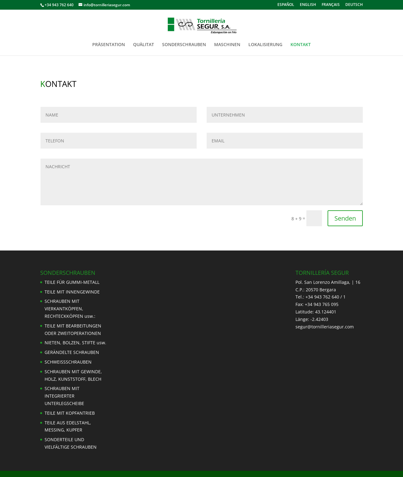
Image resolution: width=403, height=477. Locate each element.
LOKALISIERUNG (265, 44)
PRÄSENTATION (108, 44)
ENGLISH (308, 5)
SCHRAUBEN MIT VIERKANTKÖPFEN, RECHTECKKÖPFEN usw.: (70, 308)
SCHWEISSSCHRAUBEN (68, 362)
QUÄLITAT (143, 44)
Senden (345, 218)
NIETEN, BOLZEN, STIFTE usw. (75, 343)
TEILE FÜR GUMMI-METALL (72, 282)
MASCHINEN (227, 44)
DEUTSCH (354, 5)
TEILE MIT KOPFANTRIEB (70, 413)
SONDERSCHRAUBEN (184, 44)
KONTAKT (300, 44)
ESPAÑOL (285, 5)
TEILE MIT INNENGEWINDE (72, 292)
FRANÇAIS (331, 5)
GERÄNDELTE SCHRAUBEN (72, 352)
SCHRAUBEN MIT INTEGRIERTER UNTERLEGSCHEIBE (64, 395)
